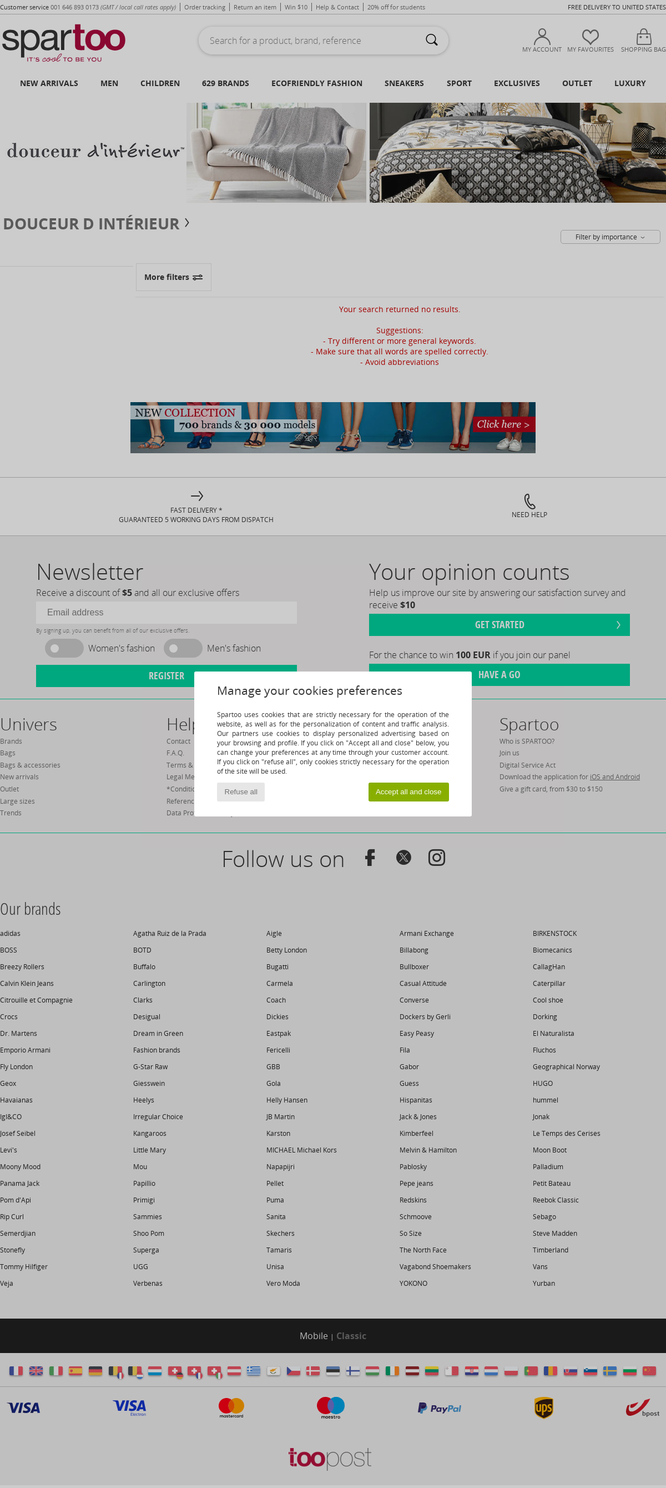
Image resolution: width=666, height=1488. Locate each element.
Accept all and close (409, 792)
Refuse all (241, 792)
